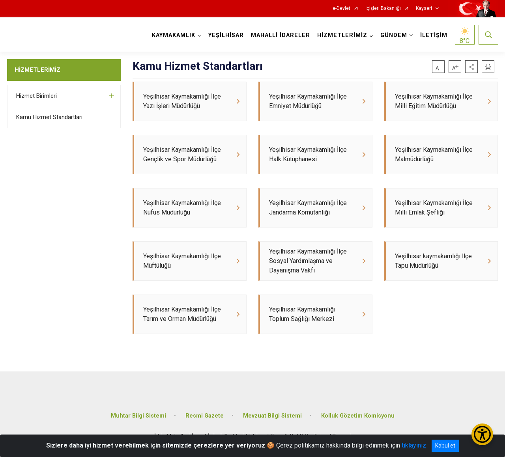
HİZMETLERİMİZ (37, 69)
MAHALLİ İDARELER (280, 35)
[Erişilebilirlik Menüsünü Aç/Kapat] (482, 434)
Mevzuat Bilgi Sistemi (272, 415)
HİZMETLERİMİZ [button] (342, 35)
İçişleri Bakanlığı (383, 8)
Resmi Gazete (204, 415)
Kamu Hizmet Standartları (49, 117)
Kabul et (445, 445)
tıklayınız (414, 445)
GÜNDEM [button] (393, 35)
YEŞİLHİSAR (226, 35)
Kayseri (424, 8)
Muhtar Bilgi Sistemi (138, 415)
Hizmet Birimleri (36, 95)
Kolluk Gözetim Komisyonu (358, 415)
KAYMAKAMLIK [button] (173, 35)
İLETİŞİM (433, 35)
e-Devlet (341, 8)
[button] (471, 66)
